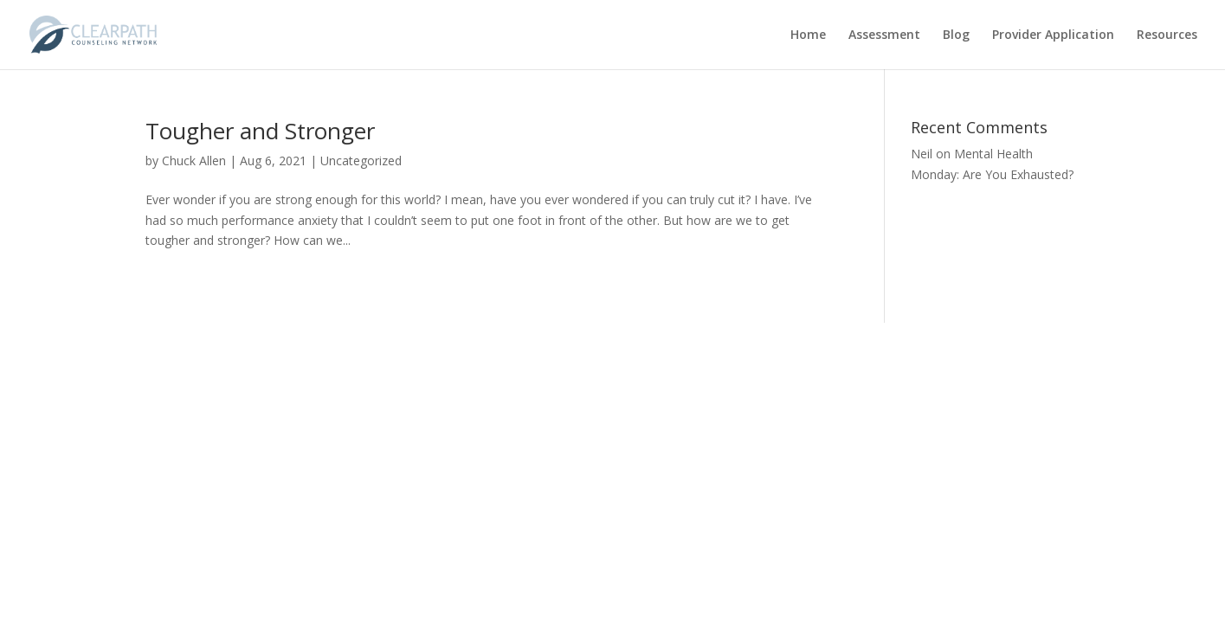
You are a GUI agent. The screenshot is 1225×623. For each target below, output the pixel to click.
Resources (1167, 35)
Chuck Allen (194, 160)
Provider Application (1053, 35)
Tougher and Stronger (260, 130)
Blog (956, 35)
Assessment (884, 35)
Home (808, 35)
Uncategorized (361, 160)
